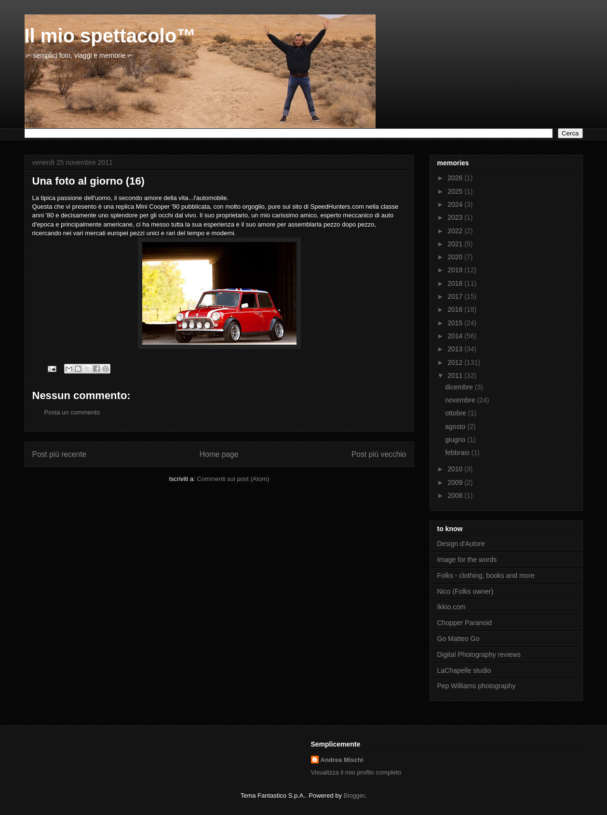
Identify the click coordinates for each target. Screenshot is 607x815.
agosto (456, 426)
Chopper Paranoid (464, 623)
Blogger (354, 795)
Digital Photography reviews (479, 654)
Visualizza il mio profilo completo (356, 772)
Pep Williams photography (476, 686)
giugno (456, 439)
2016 (455, 309)
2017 (455, 296)
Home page (219, 454)
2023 (455, 217)
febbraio (458, 452)
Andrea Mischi (342, 759)
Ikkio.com (451, 607)
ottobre (456, 413)
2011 (455, 375)
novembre (461, 400)
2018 (455, 283)
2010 (455, 469)
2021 (455, 244)
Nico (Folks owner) (465, 591)
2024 (455, 204)
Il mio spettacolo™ (110, 35)
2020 (455, 257)
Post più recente (59, 454)
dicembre (459, 387)
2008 (455, 495)
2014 (455, 336)
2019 (455, 270)
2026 (455, 178)
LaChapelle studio (464, 670)
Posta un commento (72, 412)
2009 (455, 482)
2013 (455, 349)
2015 (455, 323)
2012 (455, 362)
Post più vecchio (378, 454)
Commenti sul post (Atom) (233, 478)
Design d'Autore (461, 544)
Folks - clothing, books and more (486, 575)
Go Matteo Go (458, 638)
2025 (455, 191)
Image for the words (467, 559)
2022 (455, 231)
